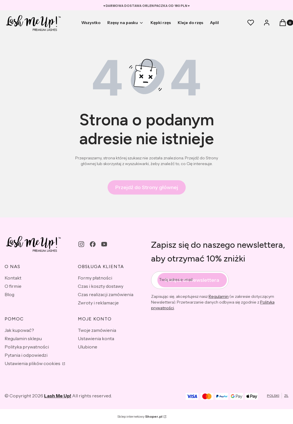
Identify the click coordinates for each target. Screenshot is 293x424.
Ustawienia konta (96, 338)
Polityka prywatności (27, 347)
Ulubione (87, 347)
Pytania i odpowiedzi (26, 355)
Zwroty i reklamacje (98, 303)
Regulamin (219, 296)
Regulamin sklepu (23, 338)
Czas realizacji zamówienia (105, 294)
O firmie (13, 286)
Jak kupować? (19, 330)
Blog (9, 294)
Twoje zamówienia (97, 330)
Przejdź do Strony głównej (146, 187)
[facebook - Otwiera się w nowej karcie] (92, 244)
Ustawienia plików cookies (33, 363)
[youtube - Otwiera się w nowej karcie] (104, 244)
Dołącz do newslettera (192, 280)
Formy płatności (95, 278)
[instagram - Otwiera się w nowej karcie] (81, 244)
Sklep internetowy (140, 416)
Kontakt (13, 278)
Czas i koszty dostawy (100, 286)
